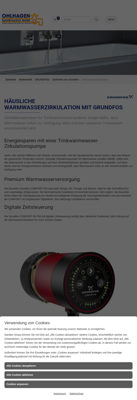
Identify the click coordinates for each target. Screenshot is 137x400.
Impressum (60, 393)
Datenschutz (76, 393)
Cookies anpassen (17, 384)
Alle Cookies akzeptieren (21, 365)
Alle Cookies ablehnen (19, 374)
